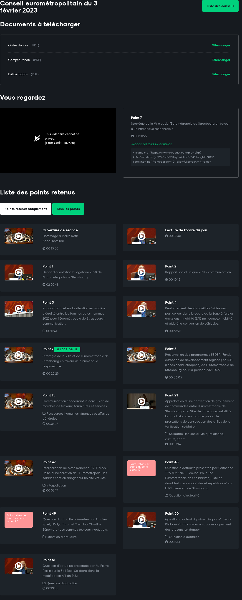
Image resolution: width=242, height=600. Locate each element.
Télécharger (221, 45)
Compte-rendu (19, 60)
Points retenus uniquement (26, 209)
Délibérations (18, 74)
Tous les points (68, 209)
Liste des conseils (220, 6)
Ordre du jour (18, 45)
